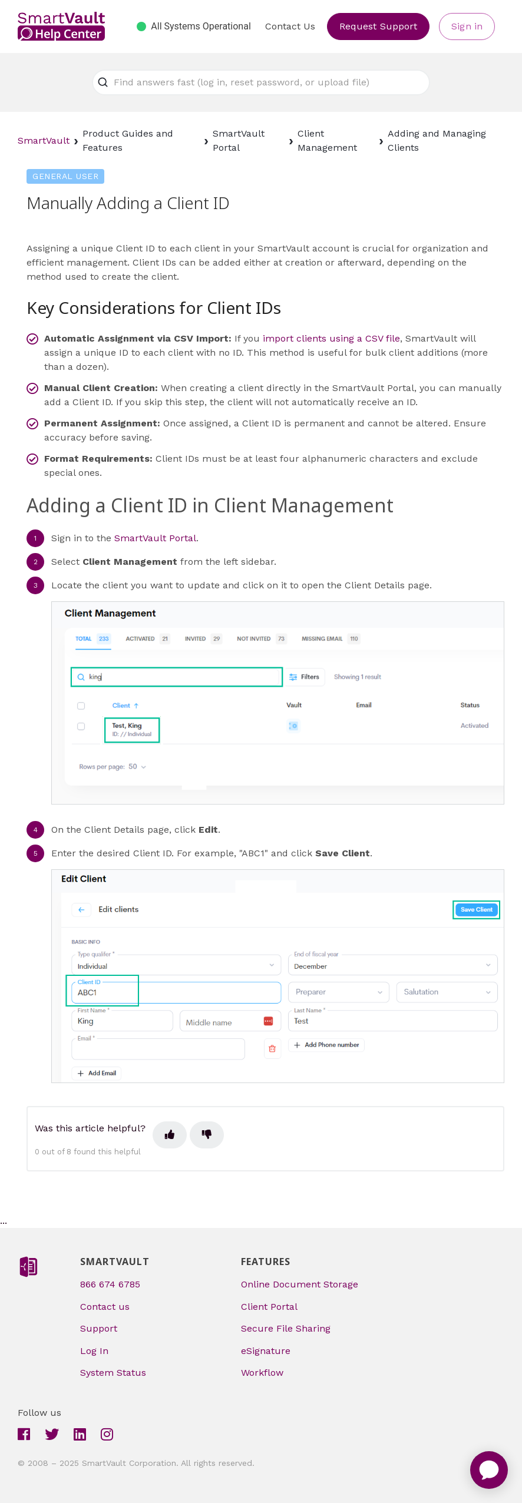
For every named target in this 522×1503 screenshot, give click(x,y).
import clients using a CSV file (331, 338)
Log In (94, 1350)
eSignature (265, 1350)
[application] (489, 1470)
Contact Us (290, 26)
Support (98, 1328)
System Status (113, 1372)
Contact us (105, 1306)
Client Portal (269, 1306)
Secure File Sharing (286, 1328)
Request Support (378, 26)
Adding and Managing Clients (437, 140)
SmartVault (44, 140)
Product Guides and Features (127, 140)
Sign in (467, 26)
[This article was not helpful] (207, 1134)
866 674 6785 (110, 1284)
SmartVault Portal (239, 140)
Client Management (327, 140)
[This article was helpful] (170, 1134)
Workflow (262, 1372)
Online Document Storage (299, 1284)
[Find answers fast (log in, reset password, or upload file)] (261, 82)
